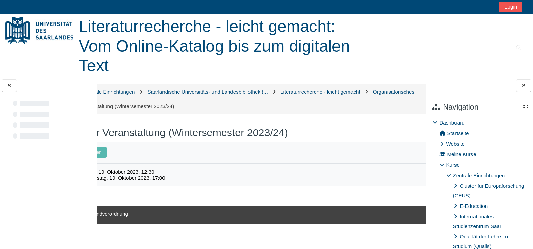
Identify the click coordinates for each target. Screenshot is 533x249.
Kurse (453, 165)
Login (510, 7)
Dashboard (451, 123)
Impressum (118, 214)
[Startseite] (39, 30)
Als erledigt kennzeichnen (150, 152)
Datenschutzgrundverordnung (168, 214)
